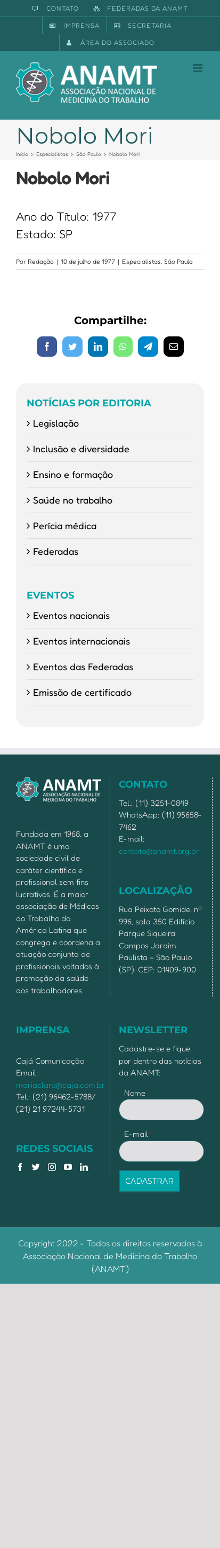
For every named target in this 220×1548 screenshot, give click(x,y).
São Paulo (178, 261)
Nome (134, 1093)
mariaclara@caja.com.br (60, 1085)
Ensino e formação (73, 474)
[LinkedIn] (84, 1167)
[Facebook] (20, 1167)
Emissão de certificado (82, 692)
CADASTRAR (149, 1181)
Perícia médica (64, 525)
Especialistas (141, 261)
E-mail (138, 1134)
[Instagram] (52, 1167)
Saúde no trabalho (72, 500)
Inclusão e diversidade (81, 448)
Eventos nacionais (71, 615)
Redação (41, 261)
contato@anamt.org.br (159, 851)
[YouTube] (68, 1167)
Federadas (55, 551)
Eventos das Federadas (83, 666)
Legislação (56, 423)
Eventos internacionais (81, 641)
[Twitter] (36, 1167)
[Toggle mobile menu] (198, 68)
